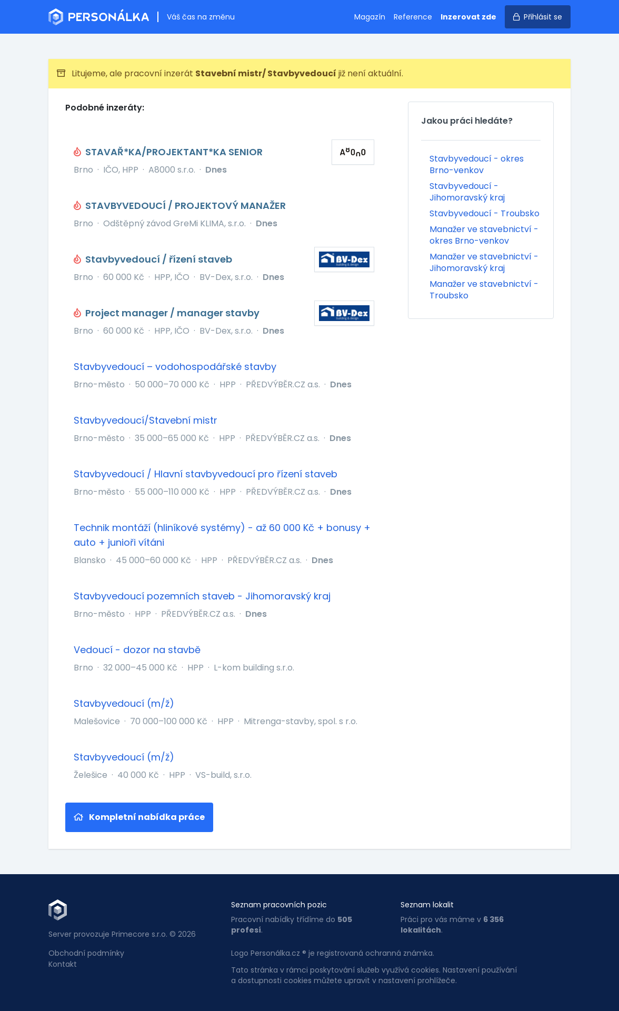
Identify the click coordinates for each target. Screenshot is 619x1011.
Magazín (369, 17)
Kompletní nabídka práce (139, 817)
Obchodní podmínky (86, 953)
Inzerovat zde (468, 17)
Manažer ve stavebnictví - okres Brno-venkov (484, 235)
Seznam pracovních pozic (279, 904)
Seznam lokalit (427, 904)
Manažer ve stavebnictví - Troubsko (484, 290)
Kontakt (62, 964)
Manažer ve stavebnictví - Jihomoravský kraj (484, 262)
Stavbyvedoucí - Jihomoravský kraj (467, 192)
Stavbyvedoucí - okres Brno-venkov (477, 164)
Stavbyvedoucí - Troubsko (485, 213)
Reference (413, 17)
